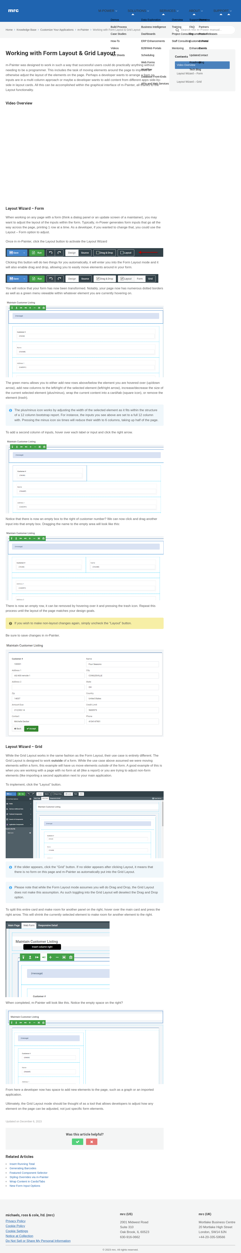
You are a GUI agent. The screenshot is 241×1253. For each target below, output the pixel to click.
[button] (77, 1137)
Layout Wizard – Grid (189, 77)
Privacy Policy (16, 1216)
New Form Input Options (25, 1181)
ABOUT (204, 8)
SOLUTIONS (159, 8)
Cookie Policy (15, 1221)
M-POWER (135, 8)
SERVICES (183, 8)
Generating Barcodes (23, 1163)
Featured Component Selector (28, 1167)
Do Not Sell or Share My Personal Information (38, 1236)
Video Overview (186, 60)
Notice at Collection (19, 1231)
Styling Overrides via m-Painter (29, 1172)
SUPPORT (224, 8)
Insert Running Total (22, 1159)
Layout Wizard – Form (190, 68)
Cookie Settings (17, 1226)
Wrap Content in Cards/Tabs (27, 1176)
